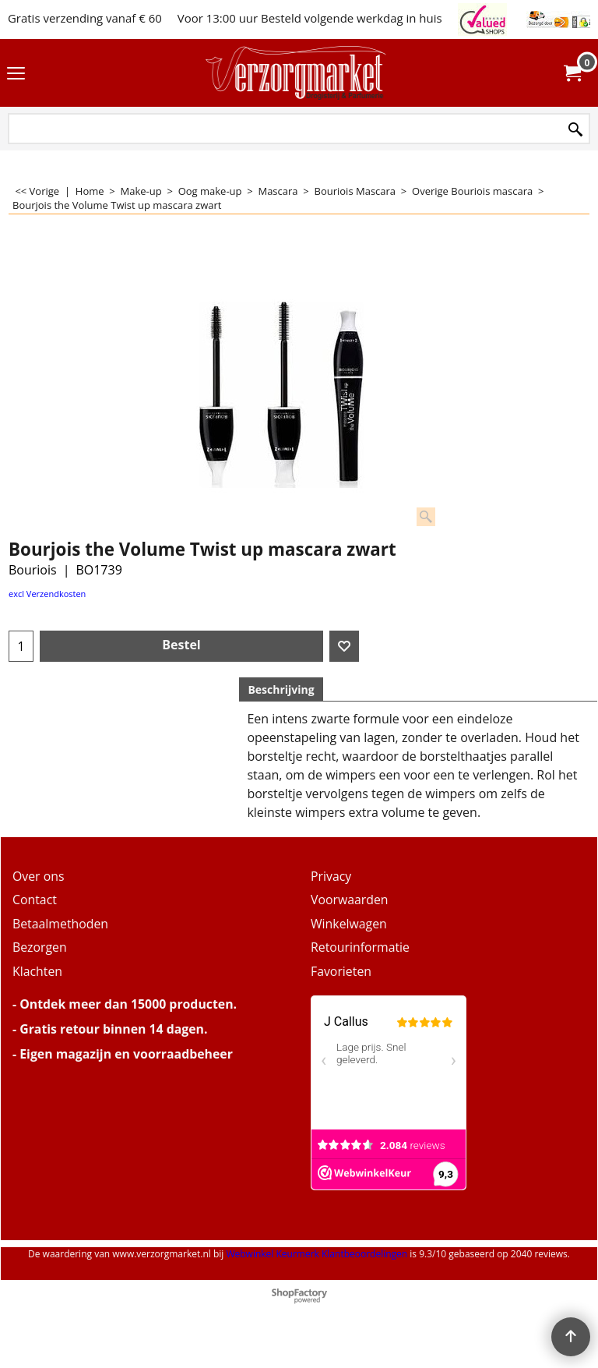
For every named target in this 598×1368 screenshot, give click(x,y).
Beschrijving (281, 689)
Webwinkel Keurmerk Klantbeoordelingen (316, 1253)
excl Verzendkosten (47, 593)
